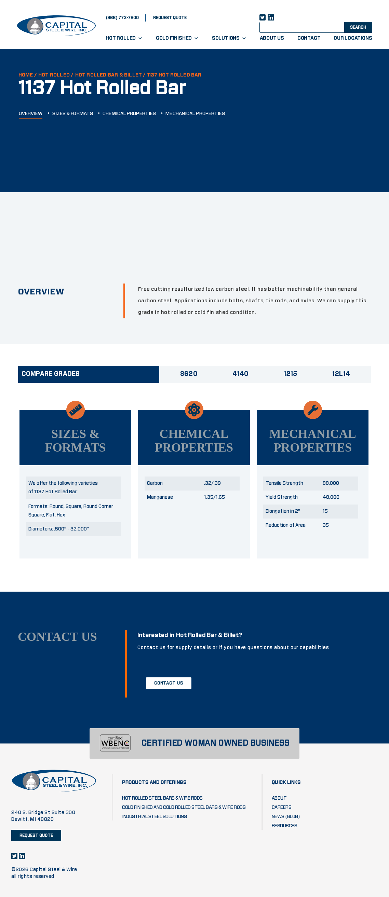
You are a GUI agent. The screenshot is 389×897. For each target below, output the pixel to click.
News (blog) (286, 816)
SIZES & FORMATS (72, 113)
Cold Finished (177, 38)
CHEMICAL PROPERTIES (129, 113)
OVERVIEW (31, 113)
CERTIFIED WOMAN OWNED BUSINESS (215, 743)
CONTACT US (168, 683)
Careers (282, 807)
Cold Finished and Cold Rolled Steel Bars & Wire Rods (183, 807)
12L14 (341, 374)
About (279, 798)
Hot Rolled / (55, 75)
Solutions (229, 38)
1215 (290, 374)
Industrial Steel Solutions (154, 816)
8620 (189, 374)
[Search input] (308, 27)
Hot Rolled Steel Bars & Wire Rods (162, 798)
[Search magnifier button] (357, 27)
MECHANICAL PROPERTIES (195, 113)
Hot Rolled (124, 38)
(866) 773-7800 (122, 18)
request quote (170, 18)
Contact (309, 38)
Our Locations (353, 38)
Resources (284, 826)
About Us (272, 38)
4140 (240, 374)
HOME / (27, 75)
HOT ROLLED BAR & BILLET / (110, 75)
